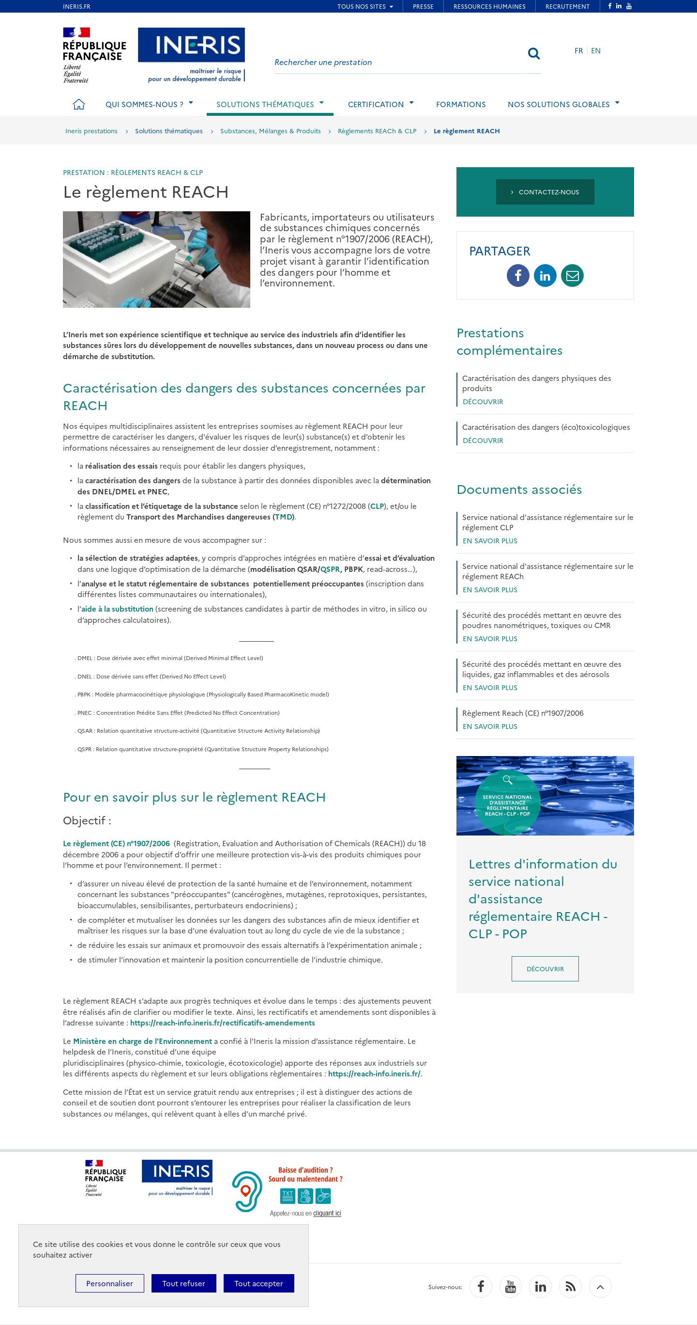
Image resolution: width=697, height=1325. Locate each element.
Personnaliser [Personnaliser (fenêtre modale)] (109, 1283)
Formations (461, 104)
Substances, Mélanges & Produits (270, 130)
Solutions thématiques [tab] (265, 104)
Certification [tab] (376, 104)
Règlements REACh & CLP (377, 130)
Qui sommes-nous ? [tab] (144, 104)
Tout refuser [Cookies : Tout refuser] (183, 1283)
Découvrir (483, 401)
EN (596, 50)
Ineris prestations (91, 130)
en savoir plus (490, 540)
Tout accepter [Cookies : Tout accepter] (258, 1283)
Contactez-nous (545, 191)
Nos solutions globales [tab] (559, 104)
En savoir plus (490, 589)
